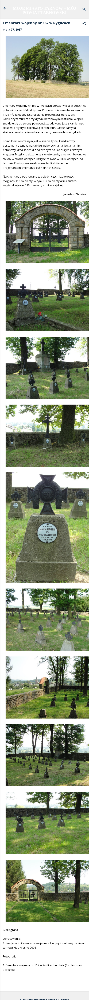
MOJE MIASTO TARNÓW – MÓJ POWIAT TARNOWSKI (44, 10)
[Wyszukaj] (84, 9)
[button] (84, 23)
